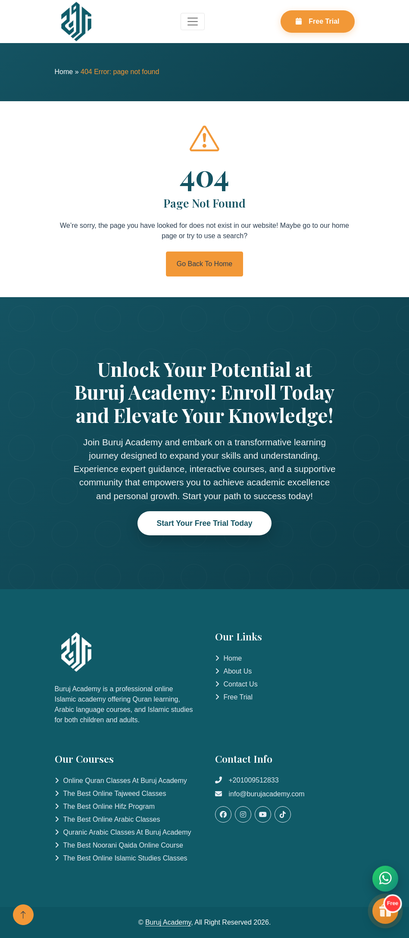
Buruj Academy (168, 922)
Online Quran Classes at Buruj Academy (125, 780)
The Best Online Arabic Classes (111, 819)
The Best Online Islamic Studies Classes (125, 858)
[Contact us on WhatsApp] (385, 879)
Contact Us (241, 684)
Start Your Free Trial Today (205, 523)
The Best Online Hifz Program (109, 806)
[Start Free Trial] (385, 912)
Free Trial (317, 21)
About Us (238, 671)
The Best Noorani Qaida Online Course (123, 845)
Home (64, 71)
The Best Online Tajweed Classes (114, 793)
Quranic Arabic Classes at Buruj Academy (127, 832)
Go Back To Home (205, 263)
